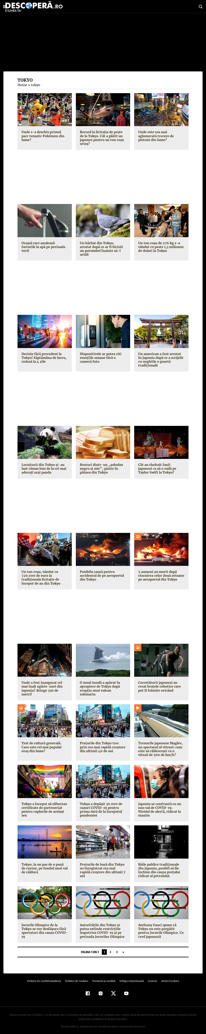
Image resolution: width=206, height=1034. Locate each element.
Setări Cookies (168, 977)
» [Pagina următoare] (123, 948)
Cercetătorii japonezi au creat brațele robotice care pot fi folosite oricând (161, 682)
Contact (151, 977)
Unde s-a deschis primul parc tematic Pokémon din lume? (44, 134)
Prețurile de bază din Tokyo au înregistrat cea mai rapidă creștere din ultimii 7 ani (102, 864)
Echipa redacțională (130, 977)
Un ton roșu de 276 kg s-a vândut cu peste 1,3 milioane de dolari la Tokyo (160, 247)
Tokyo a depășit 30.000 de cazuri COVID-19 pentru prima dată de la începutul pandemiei (100, 806)
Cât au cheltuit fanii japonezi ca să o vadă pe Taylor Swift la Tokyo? (160, 465)
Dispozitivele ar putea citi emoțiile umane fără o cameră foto (100, 354)
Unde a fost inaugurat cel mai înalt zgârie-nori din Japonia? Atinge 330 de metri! (45, 682)
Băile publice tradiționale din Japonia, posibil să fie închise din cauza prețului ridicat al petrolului (161, 866)
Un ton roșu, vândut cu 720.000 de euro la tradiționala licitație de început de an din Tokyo (41, 574)
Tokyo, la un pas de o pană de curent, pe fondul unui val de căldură (45, 864)
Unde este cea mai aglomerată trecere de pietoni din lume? (155, 136)
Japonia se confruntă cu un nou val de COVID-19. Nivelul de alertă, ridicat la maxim (160, 803)
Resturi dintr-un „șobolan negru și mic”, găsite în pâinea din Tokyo (100, 465)
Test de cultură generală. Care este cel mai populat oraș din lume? (41, 743)
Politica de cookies (77, 977)
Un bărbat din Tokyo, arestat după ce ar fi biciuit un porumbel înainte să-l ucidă (102, 247)
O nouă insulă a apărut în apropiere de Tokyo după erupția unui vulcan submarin (99, 684)
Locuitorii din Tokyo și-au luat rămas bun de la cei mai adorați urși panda (44, 465)
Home (22, 85)
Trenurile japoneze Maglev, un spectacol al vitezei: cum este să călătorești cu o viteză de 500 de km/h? (161, 745)
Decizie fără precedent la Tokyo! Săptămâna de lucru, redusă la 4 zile (43, 354)
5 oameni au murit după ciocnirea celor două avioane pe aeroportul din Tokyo (160, 572)
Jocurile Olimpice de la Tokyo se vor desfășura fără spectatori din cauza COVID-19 (44, 927)
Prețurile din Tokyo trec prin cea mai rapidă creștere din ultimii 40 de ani (102, 743)
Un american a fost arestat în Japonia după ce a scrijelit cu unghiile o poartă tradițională (161, 356)
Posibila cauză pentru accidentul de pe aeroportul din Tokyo (101, 572)
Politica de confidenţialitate (46, 977)
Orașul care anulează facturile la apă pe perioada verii (43, 247)
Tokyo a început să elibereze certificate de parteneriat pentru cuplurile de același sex (44, 806)
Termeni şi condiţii (103, 977)
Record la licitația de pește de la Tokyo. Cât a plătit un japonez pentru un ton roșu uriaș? (103, 138)
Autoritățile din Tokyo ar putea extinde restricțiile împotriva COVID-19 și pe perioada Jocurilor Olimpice (101, 927)
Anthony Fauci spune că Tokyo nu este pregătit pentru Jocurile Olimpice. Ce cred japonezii (160, 927)
